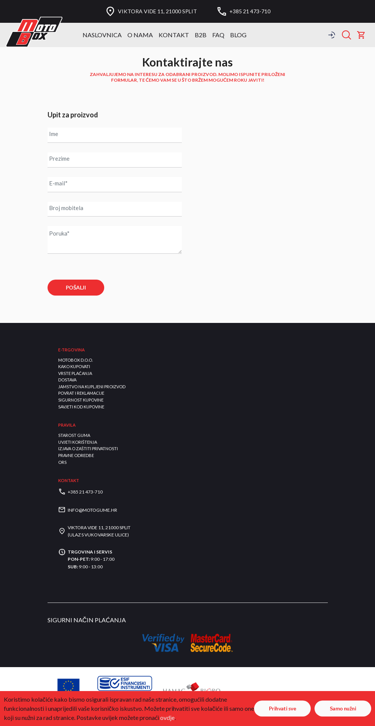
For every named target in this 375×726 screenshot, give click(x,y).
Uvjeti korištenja (77, 442)
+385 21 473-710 (249, 11)
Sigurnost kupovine (80, 399)
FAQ (218, 35)
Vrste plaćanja (75, 373)
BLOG (238, 35)
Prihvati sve (282, 708)
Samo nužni (343, 708)
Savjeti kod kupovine (81, 406)
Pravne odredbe (76, 455)
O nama (140, 35)
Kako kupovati (74, 366)
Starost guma (74, 435)
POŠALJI (76, 287)
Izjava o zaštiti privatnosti (88, 448)
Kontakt (174, 35)
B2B (201, 35)
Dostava (67, 380)
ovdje (167, 717)
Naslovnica (102, 35)
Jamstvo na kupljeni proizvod (92, 386)
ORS (62, 462)
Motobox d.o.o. (75, 359)
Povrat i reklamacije (81, 393)
